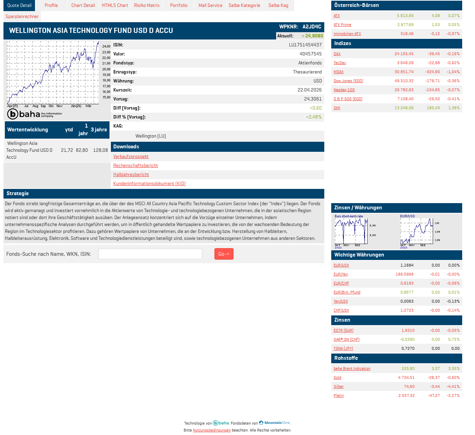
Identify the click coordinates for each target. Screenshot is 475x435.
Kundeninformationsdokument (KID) (149, 183)
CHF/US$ (341, 310)
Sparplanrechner (22, 16)
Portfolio (178, 5)
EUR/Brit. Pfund (347, 292)
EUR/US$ (341, 265)
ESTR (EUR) (343, 330)
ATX (337, 15)
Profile (51, 5)
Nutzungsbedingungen (212, 430)
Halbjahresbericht (131, 174)
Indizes (342, 43)
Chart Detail (83, 5)
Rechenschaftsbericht (135, 165)
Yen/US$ (341, 301)
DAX (337, 53)
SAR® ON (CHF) (347, 339)
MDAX (339, 71)
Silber (339, 386)
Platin (339, 395)
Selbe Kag (278, 5)
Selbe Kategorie (244, 5)
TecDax (340, 62)
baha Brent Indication (352, 368)
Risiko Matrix (147, 5)
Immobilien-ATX (347, 33)
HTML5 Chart (115, 5)
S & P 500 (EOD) (348, 98)
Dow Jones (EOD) (348, 80)
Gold (337, 377)
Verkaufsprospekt (131, 156)
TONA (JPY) (343, 348)
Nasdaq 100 (344, 89)
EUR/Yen (341, 274)
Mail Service (210, 5)
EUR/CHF (341, 283)
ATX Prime (342, 24)
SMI (337, 107)
